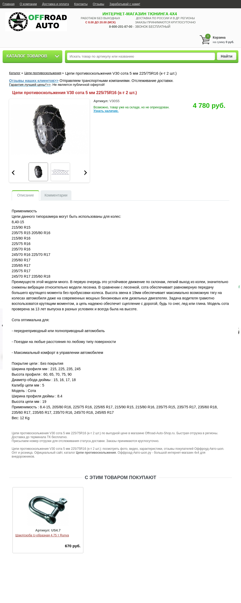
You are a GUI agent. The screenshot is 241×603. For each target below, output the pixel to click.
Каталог (15, 73)
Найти (226, 56)
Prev (13, 172)
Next (85, 172)
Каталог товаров (26, 56)
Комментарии (55, 195)
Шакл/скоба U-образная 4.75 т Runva (42, 535)
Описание (25, 195)
